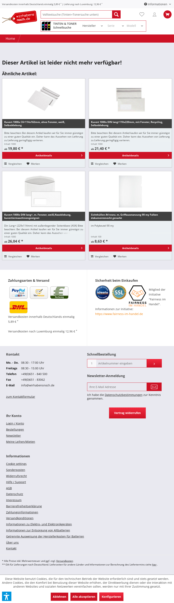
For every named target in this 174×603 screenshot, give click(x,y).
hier (154, 564)
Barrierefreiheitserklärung (24, 506)
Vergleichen (13, 164)
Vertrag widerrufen (127, 413)
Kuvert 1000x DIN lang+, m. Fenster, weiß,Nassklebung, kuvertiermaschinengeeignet (37, 216)
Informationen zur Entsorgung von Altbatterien (38, 530)
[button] (6, 596)
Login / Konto (15, 423)
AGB (9, 488)
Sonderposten (15, 470)
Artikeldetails (59, 154)
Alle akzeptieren (83, 597)
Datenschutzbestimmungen (124, 395)
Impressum (14, 500)
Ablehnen (59, 597)
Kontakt (11, 548)
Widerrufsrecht (16, 476)
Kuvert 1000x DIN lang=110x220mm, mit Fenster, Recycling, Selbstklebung (127, 123)
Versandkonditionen (20, 518)
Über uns (12, 542)
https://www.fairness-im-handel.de (119, 314)
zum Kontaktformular (20, 397)
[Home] (10, 38)
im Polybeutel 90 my (102, 225)
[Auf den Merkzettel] (33, 163)
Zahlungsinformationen (22, 512)
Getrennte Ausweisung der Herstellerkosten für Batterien (45, 536)
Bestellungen (15, 429)
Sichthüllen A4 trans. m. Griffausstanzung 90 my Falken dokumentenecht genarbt (124, 216)
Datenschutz (14, 494)
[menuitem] (81, 14)
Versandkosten (64, 561)
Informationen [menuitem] (156, 4)
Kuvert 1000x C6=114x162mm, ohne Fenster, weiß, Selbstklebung (34, 123)
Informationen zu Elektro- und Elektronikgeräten (39, 524)
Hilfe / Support (16, 482)
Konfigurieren (111, 597)
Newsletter (13, 435)
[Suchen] (116, 14)
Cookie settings (16, 464)
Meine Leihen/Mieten (20, 442)
